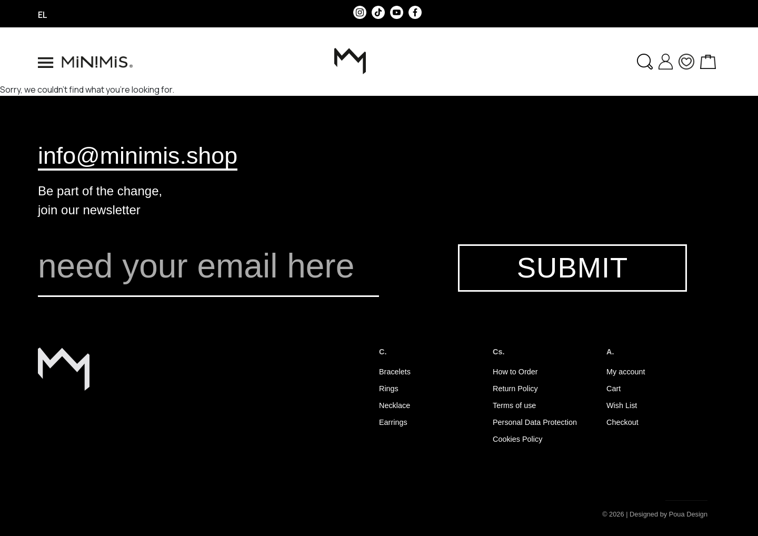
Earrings (393, 422)
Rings (388, 388)
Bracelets (395, 372)
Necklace (394, 405)
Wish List (621, 405)
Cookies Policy (517, 439)
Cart (613, 388)
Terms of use (514, 405)
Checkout (622, 422)
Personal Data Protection (535, 422)
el (42, 15)
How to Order (515, 372)
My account (625, 372)
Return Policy (515, 388)
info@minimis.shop (137, 155)
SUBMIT (572, 268)
